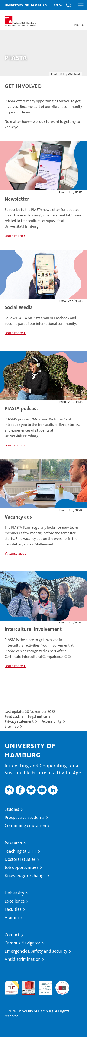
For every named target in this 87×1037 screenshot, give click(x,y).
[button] (57, 5)
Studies (12, 809)
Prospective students (25, 817)
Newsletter (17, 199)
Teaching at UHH (20, 851)
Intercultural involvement (33, 629)
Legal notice (37, 716)
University (14, 893)
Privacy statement (19, 721)
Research (13, 843)
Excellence (15, 901)
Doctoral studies (20, 859)
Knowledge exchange (25, 875)
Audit (26, 983)
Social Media (19, 307)
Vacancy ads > (16, 553)
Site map (12, 726)
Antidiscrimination (23, 959)
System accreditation (62, 985)
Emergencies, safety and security (36, 951)
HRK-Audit (43, 985)
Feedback (12, 716)
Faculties (13, 909)
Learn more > (15, 235)
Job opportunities (21, 867)
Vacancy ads (18, 516)
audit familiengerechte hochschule (12, 988)
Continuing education (25, 825)
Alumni (12, 917)
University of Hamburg (26, 4)
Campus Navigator (22, 943)
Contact (12, 935)
